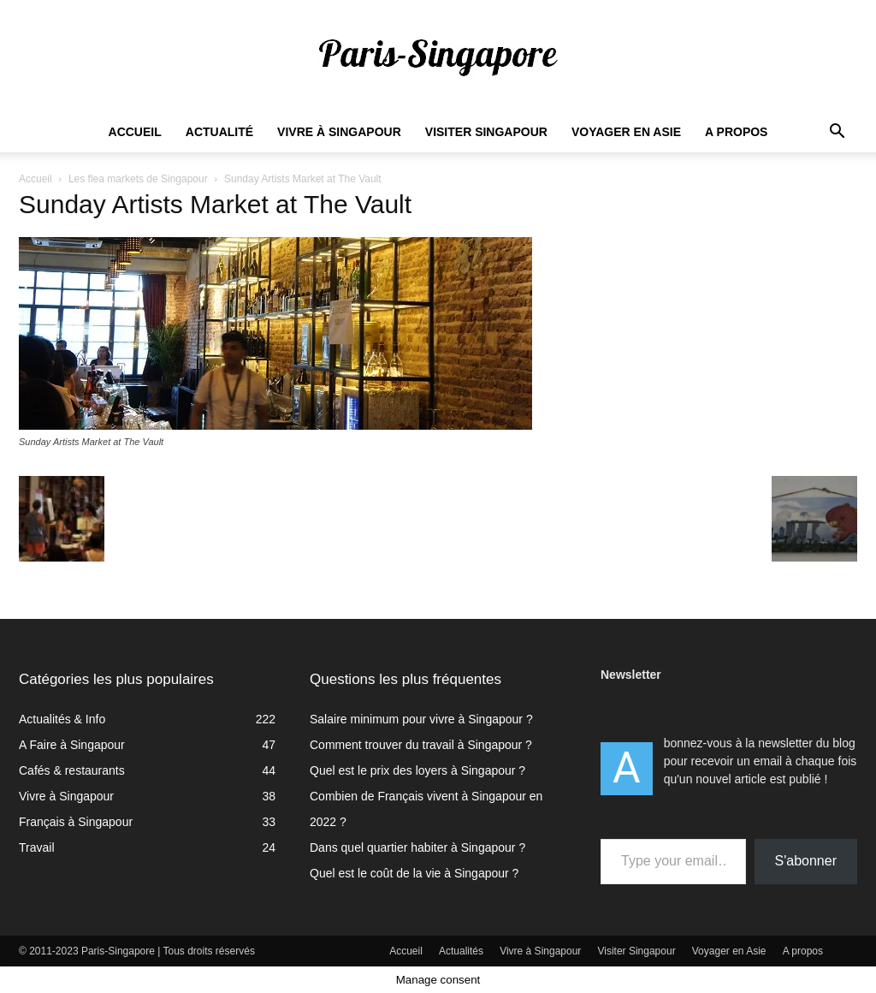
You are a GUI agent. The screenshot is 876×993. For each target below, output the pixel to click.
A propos (736, 132)
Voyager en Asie (626, 132)
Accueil (135, 132)
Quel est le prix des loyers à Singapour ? (417, 770)
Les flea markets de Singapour (138, 179)
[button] (836, 133)
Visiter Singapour (486, 132)
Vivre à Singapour (339, 132)
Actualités (461, 951)
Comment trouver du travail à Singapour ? (421, 745)
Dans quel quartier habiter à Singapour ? (417, 847)
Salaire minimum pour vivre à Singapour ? (421, 719)
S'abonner (806, 860)
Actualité (219, 132)
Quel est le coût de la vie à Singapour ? (414, 873)
